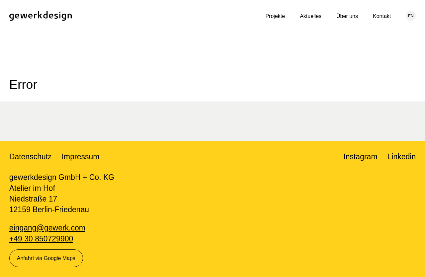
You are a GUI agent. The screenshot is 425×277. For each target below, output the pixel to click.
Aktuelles (310, 16)
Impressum (81, 156)
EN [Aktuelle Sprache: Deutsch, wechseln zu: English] (411, 16)
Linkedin (401, 156)
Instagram (360, 156)
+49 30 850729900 (41, 238)
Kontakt (382, 16)
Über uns (347, 16)
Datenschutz (30, 156)
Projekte (275, 16)
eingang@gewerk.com (47, 227)
